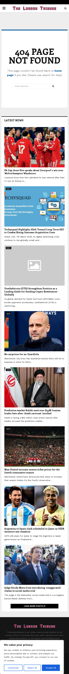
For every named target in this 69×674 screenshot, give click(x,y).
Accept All (51, 668)
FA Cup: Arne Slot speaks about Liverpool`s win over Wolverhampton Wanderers (33, 172)
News (9, 189)
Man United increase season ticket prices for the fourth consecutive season (32, 471)
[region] (32, 657)
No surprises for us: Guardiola (21, 354)
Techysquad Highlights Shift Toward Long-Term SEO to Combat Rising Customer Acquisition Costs (34, 231)
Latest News (13, 120)
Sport (8, 129)
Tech (8, 370)
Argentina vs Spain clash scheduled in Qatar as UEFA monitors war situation (34, 530)
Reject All (32, 668)
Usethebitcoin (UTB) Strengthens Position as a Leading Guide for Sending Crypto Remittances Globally (30, 291)
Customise (13, 668)
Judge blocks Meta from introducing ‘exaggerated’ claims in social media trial (32, 589)
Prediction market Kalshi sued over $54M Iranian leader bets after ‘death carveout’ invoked (32, 412)
